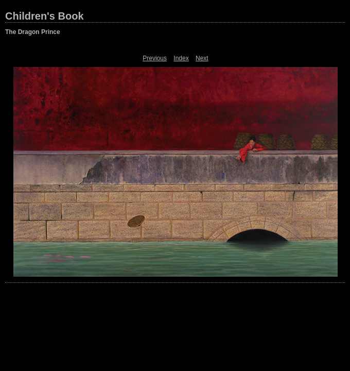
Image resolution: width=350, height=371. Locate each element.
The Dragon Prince (32, 32)
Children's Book (44, 16)
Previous (155, 58)
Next (202, 58)
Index (180, 58)
